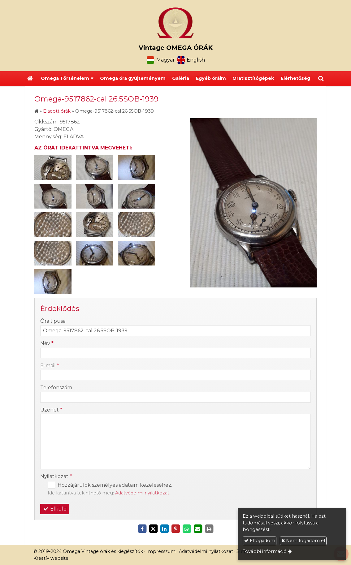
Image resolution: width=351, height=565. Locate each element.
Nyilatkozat (56, 476)
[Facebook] (142, 529)
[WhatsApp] (187, 529)
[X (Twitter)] (153, 529)
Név (47, 343)
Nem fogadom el (303, 540)
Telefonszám (56, 387)
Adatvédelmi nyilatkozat (142, 493)
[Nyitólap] (175, 22)
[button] (321, 78)
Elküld (54, 509)
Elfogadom (259, 540)
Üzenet (51, 410)
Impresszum (161, 551)
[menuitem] (133, 78)
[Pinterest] (175, 529)
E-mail (49, 366)
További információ (265, 551)
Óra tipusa (53, 321)
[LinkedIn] (164, 529)
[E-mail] (198, 529)
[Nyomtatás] (209, 529)
